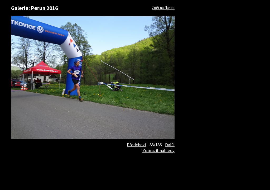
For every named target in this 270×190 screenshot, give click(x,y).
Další (170, 145)
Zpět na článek (163, 7)
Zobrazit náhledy (158, 150)
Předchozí (136, 145)
